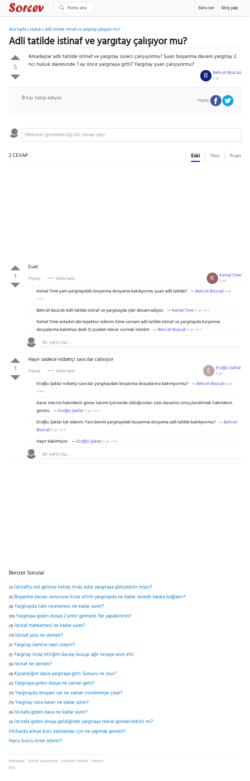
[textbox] (131, 135)
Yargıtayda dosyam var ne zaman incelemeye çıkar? (68, 693)
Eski (195, 156)
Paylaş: (34, 278)
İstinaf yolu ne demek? (39, 635)
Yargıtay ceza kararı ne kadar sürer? (52, 702)
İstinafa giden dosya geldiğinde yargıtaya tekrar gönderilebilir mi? (83, 722)
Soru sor (206, 8)
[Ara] (73, 7)
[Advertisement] (125, 214)
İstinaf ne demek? (33, 664)
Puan (235, 156)
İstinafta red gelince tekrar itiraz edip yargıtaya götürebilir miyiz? (83, 587)
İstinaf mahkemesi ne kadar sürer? (49, 626)
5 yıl (216, 78)
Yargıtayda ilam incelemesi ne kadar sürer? (59, 606)
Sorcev (48, 9)
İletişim (97, 761)
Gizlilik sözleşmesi (43, 761)
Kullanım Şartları (74, 761)
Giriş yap (229, 8)
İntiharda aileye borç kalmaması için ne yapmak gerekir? (67, 731)
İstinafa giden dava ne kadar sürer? (51, 712)
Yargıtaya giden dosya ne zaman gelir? (54, 683)
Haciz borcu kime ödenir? (35, 741)
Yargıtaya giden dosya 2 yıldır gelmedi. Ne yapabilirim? (73, 616)
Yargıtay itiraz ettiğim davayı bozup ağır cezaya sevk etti (74, 655)
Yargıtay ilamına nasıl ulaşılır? (44, 645)
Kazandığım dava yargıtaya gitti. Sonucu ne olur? (65, 674)
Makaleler (17, 761)
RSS (12, 768)
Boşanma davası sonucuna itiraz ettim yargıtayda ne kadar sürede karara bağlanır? (100, 597)
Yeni (215, 156)
